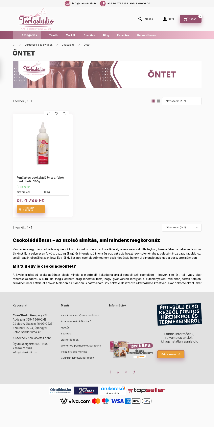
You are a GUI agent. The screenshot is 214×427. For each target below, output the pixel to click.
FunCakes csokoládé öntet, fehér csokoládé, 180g (40, 179)
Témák (53, 35)
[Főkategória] (14, 45)
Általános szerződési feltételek (80, 315)
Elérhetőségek (70, 339)
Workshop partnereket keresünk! (81, 345)
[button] (27, 35)
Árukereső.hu (113, 393)
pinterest (118, 372)
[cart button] (191, 19)
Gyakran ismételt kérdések (77, 357)
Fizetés (65, 327)
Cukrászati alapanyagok (39, 44)
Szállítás (89, 35)
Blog (106, 35)
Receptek (123, 35)
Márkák (71, 35)
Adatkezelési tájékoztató (76, 321)
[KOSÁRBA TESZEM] (31, 209)
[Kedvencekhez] (56, 113)
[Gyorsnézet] (64, 113)
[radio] (158, 101)
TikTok (134, 372)
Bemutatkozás (146, 35)
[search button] (146, 19)
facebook (110, 372)
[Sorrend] (182, 101)
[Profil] (169, 19)
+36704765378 (22, 348)
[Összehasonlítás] (48, 113)
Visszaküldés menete (74, 351)
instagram (126, 372)
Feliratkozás (168, 354)
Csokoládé (68, 44)
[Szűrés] (4, 69)
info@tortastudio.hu (25, 352)
